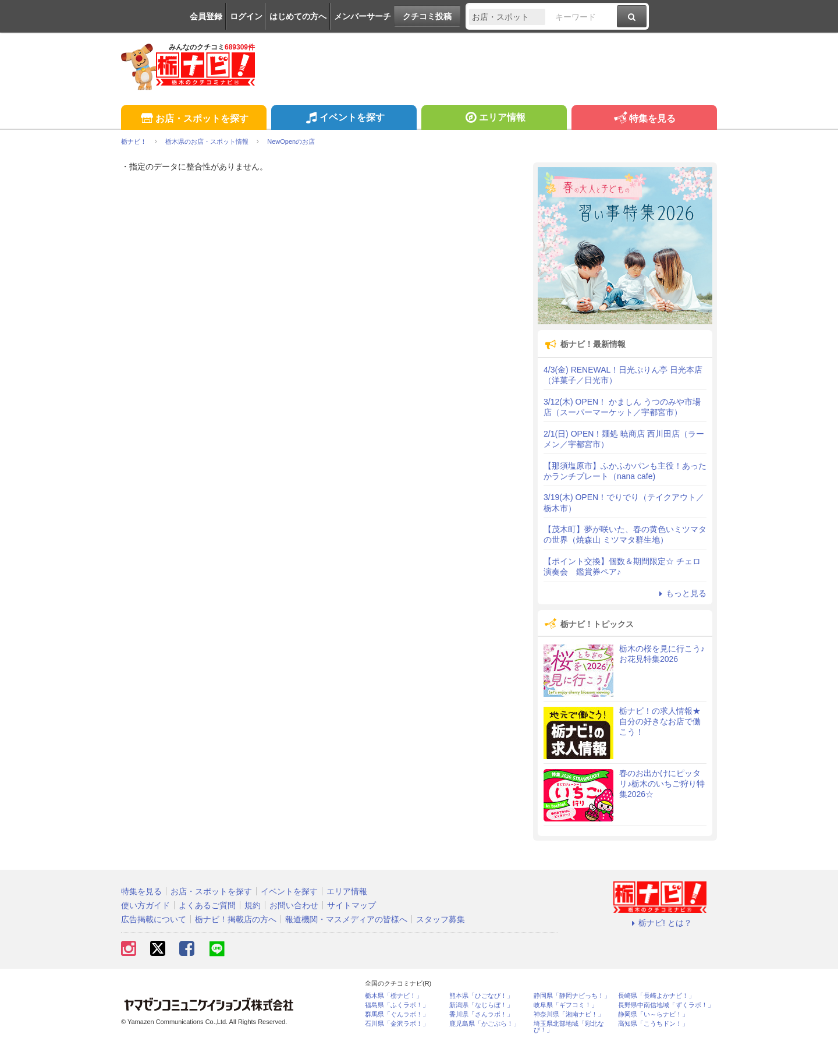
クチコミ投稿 (427, 16)
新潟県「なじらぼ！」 (481, 1005)
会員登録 (206, 16)
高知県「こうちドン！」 (653, 1024)
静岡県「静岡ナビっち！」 (572, 996)
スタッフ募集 (440, 919)
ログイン (246, 16)
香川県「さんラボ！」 (481, 1014)
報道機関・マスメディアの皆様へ (346, 919)
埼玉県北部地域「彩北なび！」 (569, 1027)
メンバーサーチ (362, 16)
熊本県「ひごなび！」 (481, 996)
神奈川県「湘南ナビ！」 (569, 1014)
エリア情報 (494, 118)
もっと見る (680, 593)
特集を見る (644, 119)
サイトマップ (351, 905)
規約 (252, 905)
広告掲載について (153, 919)
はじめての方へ (297, 16)
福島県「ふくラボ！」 (397, 1005)
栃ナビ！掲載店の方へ (235, 919)
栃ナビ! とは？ (660, 922)
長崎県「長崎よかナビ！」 (656, 996)
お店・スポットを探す (193, 119)
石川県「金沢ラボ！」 (397, 1024)
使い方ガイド (145, 905)
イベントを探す (343, 118)
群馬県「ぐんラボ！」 (397, 1014)
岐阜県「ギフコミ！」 (566, 1005)
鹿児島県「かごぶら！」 (484, 1024)
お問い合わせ (293, 905)
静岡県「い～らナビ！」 (653, 1014)
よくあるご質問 (207, 905)
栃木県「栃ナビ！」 (393, 996)
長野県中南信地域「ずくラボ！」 (666, 1005)
